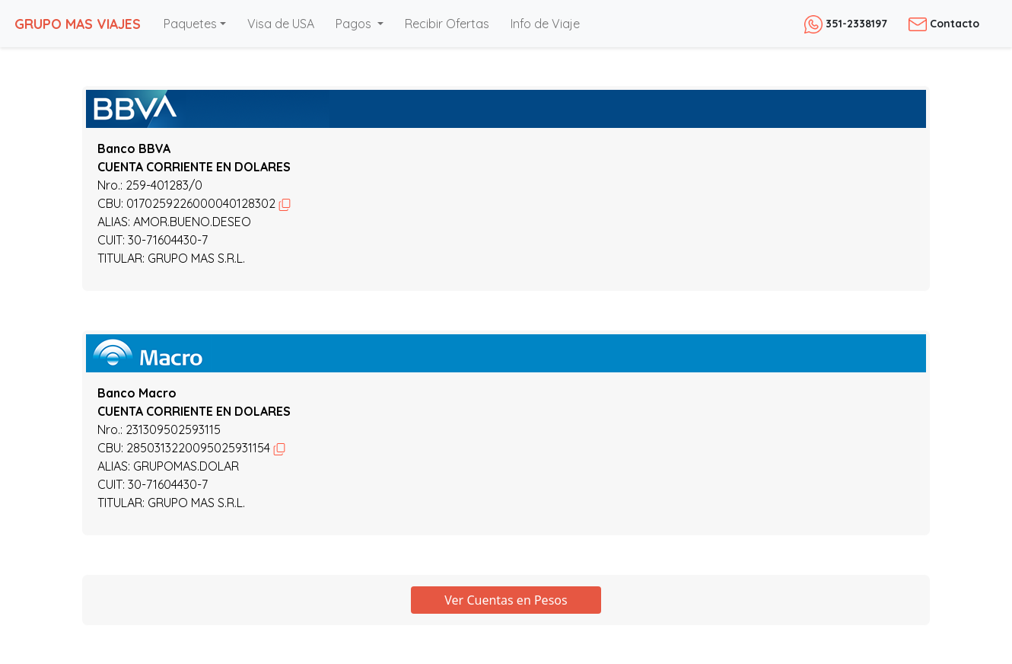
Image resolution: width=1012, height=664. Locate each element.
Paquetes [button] (190, 23)
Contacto (944, 23)
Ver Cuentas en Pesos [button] (505, 600)
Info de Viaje (545, 23)
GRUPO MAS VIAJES (77, 23)
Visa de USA (280, 23)
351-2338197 (845, 23)
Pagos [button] (355, 23)
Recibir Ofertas (447, 23)
